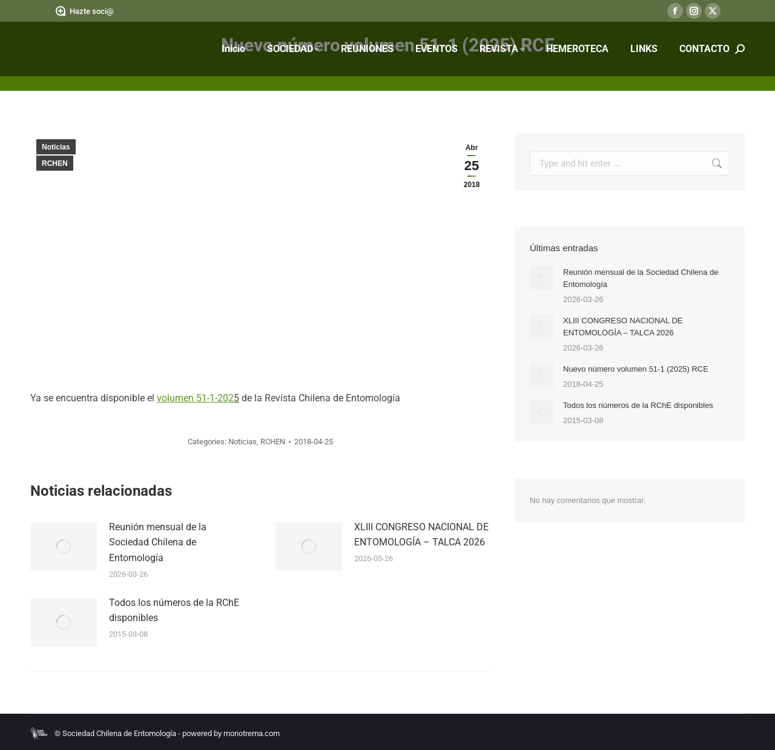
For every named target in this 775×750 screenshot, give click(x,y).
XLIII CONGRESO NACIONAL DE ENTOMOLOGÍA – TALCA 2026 (421, 534)
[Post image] (63, 546)
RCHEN (55, 163)
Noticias (56, 147)
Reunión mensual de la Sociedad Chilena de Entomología (157, 542)
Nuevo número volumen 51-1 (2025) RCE (635, 368)
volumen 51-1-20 (192, 398)
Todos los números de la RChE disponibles (174, 610)
